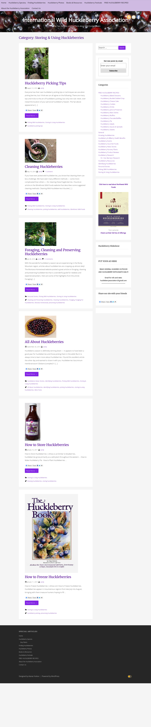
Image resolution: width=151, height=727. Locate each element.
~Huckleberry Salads (107, 124)
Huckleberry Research (106, 155)
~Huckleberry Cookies (107, 104)
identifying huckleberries (51, 387)
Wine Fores (38, 390)
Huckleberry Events (105, 141)
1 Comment (49, 172)
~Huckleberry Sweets (107, 130)
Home (3, 2)
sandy (42, 88)
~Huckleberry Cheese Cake (109, 101)
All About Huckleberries (44, 342)
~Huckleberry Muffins (107, 115)
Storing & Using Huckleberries (55, 122)
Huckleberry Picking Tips (45, 83)
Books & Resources (74, 2)
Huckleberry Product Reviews (108, 152)
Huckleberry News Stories (35, 381)
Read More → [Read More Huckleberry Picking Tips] (31, 115)
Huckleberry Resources (106, 161)
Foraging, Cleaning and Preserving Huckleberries (52, 252)
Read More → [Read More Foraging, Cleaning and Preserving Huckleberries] (31, 289)
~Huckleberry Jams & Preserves (111, 110)
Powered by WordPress (50, 676)
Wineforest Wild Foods (77, 209)
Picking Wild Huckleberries (36, 122)
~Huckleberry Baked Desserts (110, 95)
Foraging (72, 300)
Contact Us (36, 8)
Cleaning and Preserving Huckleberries (40, 300)
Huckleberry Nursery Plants (108, 149)
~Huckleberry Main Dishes (109, 112)
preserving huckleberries (57, 303)
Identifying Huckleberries (53, 381)
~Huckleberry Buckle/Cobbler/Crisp (112, 98)
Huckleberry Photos (56, 2)
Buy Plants (23, 642)
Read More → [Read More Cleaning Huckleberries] (31, 199)
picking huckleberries (50, 209)
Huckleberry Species (17, 2)
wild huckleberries (64, 209)
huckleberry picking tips (35, 126)
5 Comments (48, 259)
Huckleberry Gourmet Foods (108, 144)
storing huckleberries (49, 481)
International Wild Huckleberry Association (75, 20)
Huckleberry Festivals (93, 2)
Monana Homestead (41, 303)
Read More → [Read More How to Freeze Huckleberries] (31, 603)
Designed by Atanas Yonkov (29, 676)
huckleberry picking (33, 613)
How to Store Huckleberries (47, 445)
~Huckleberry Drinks (107, 107)
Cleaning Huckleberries (44, 167)
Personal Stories (32, 296)
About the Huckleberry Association (15, 8)
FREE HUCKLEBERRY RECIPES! (116, 2)
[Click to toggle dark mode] (130, 676)
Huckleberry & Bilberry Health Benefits (111, 138)
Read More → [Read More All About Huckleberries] (31, 374)
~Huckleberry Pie (106, 121)
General (101, 132)
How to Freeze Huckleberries (48, 577)
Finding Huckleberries (37, 2)
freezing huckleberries (34, 481)
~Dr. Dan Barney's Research (110, 158)
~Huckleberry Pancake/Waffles (110, 118)
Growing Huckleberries (106, 135)
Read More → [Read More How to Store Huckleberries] (31, 471)
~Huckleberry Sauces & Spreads (111, 127)
